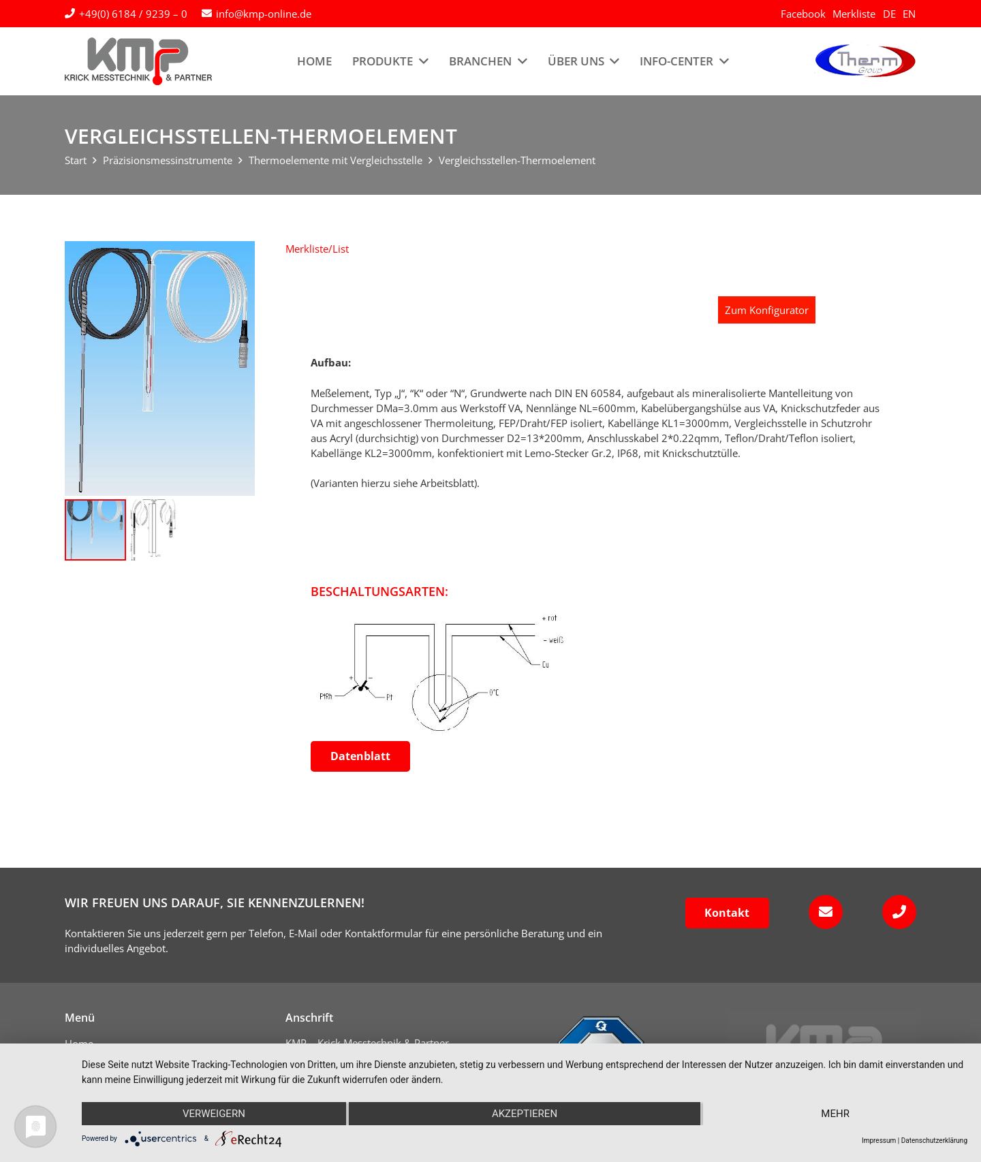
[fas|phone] (894, 912)
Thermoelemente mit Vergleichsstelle (335, 160)
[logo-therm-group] (865, 61)
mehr (835, 1114)
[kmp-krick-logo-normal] (138, 61)
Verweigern (214, 1114)
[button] (317, 248)
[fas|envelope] (821, 912)
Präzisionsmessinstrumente (167, 160)
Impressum (879, 1140)
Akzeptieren (524, 1114)
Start (76, 160)
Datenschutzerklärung (934, 1140)
